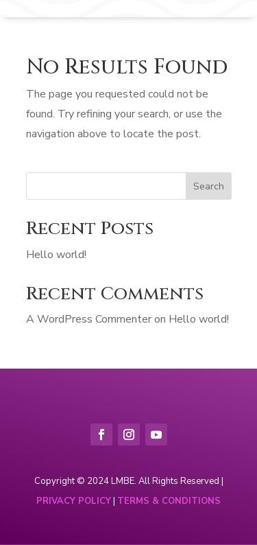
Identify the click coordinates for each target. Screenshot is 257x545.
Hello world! (56, 254)
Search (208, 186)
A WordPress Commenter (88, 319)
